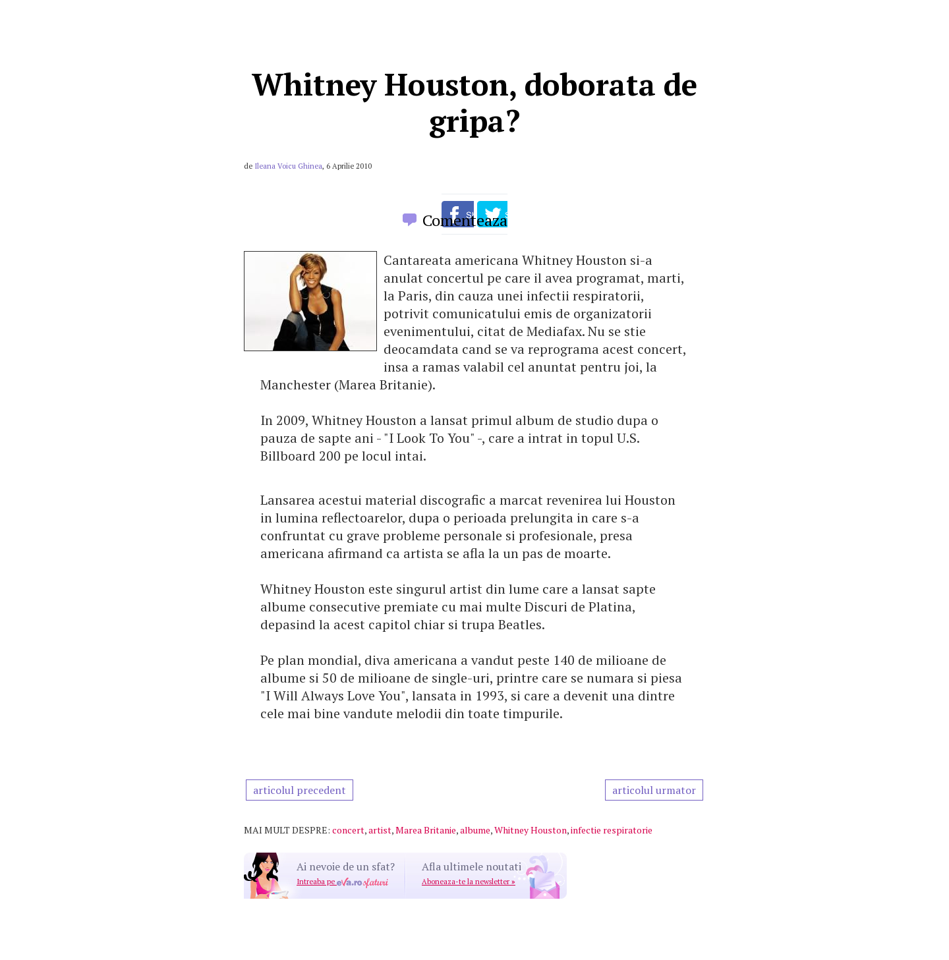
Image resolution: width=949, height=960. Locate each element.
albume (475, 830)
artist (379, 830)
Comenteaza (464, 220)
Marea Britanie (425, 830)
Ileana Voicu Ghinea (288, 166)
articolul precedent (299, 790)
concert (348, 830)
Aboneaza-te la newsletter (468, 881)
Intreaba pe (342, 881)
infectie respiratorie (611, 830)
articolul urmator (654, 790)
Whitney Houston (530, 830)
